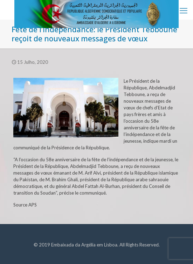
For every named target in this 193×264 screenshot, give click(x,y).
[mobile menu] (183, 10)
